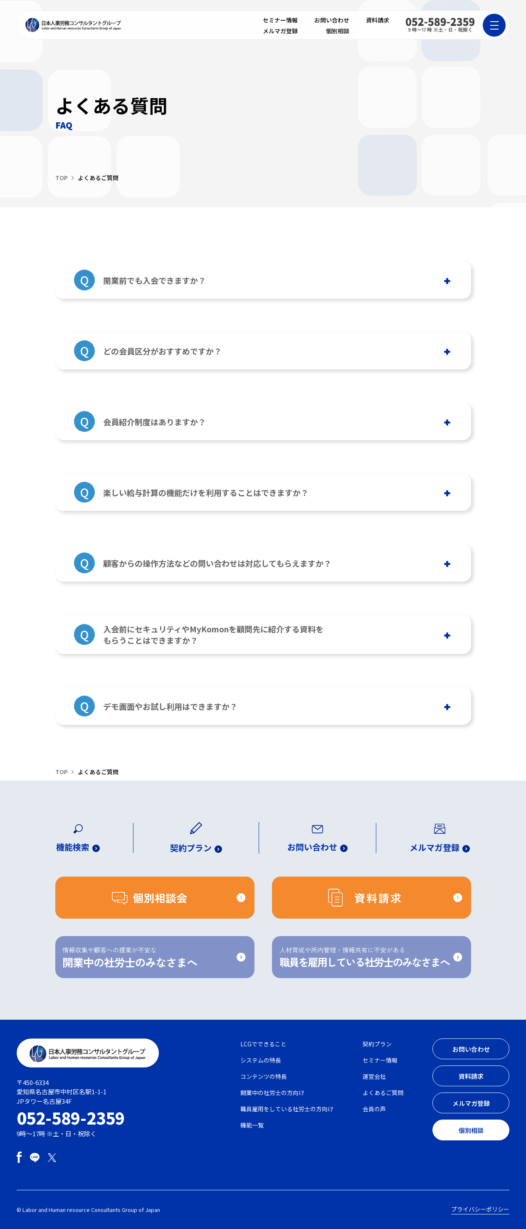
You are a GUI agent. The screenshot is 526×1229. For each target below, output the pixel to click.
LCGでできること (263, 1044)
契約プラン (377, 1044)
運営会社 (374, 1076)
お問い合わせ (331, 20)
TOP (61, 177)
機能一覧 (252, 1125)
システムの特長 (260, 1060)
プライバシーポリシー (480, 1209)
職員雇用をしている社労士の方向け (286, 1109)
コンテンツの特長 (263, 1076)
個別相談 (337, 31)
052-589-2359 (71, 1117)
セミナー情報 (280, 20)
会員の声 (374, 1109)
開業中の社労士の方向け (272, 1092)
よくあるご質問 (383, 1092)
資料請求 (377, 20)
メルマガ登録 (280, 31)
